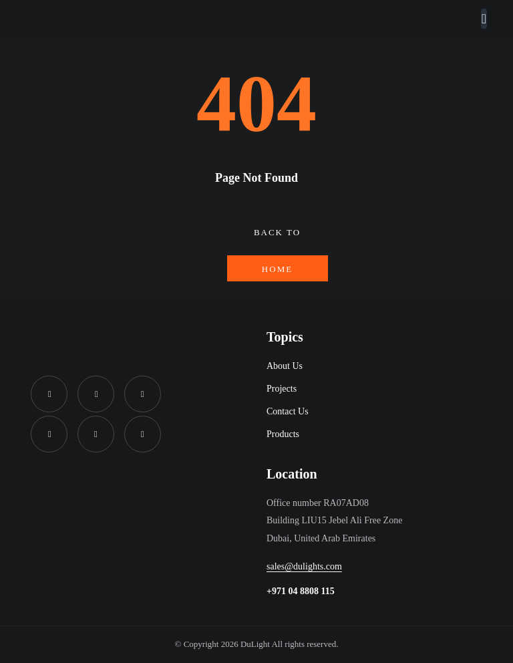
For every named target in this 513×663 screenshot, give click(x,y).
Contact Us (288, 411)
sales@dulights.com (304, 566)
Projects (282, 389)
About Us (285, 366)
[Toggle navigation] (484, 19)
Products (283, 434)
